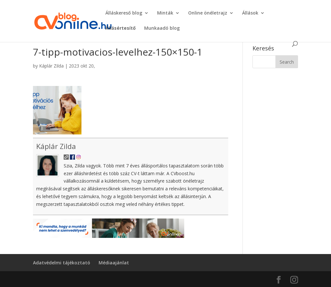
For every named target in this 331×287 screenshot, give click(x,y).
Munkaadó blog (162, 28)
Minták (165, 13)
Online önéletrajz (207, 13)
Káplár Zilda (51, 66)
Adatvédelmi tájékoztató (61, 263)
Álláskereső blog (123, 13)
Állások (250, 13)
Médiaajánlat (114, 263)
